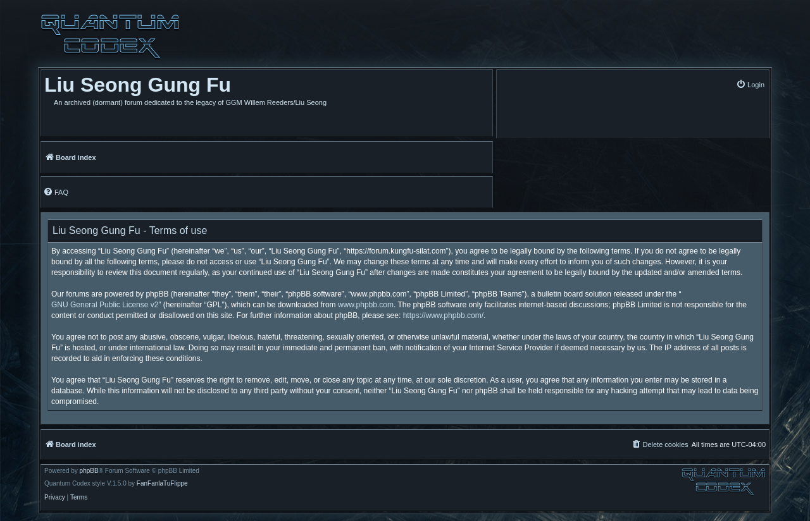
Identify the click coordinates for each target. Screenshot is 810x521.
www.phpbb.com (366, 304)
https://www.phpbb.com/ (443, 315)
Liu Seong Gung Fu (137, 84)
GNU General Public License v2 (104, 304)
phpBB (89, 471)
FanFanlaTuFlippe (162, 484)
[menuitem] (750, 84)
